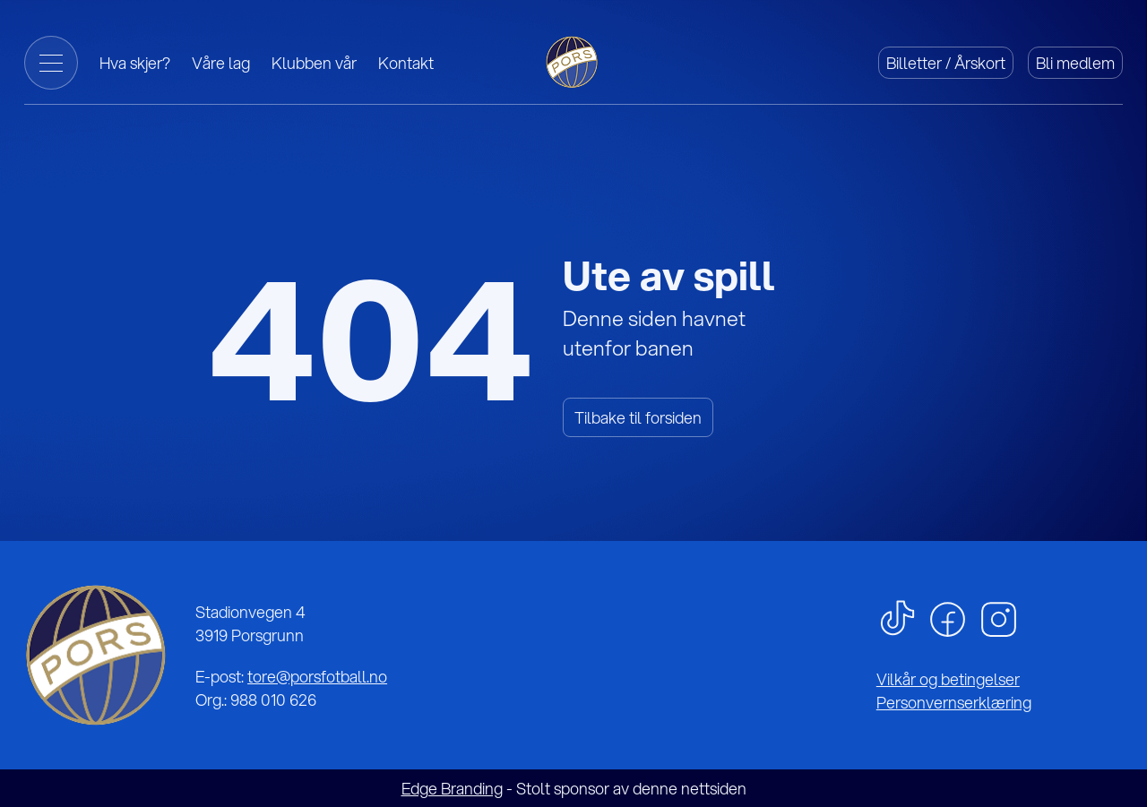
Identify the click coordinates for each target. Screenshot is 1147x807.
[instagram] (999, 617)
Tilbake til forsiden (638, 417)
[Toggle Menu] (51, 63)
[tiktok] (897, 616)
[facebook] (948, 617)
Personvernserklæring (953, 702)
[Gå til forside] (573, 60)
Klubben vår (314, 62)
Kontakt (406, 62)
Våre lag (221, 62)
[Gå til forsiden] (95, 655)
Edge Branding (452, 788)
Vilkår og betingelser (948, 679)
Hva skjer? (134, 62)
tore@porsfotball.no (317, 676)
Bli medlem (1075, 62)
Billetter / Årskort (945, 62)
